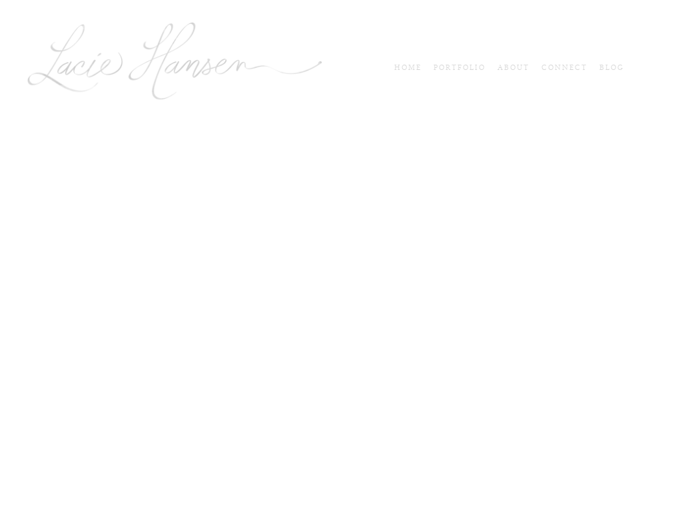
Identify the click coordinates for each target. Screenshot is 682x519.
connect (564, 68)
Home (408, 68)
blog (611, 68)
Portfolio (460, 68)
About (513, 68)
